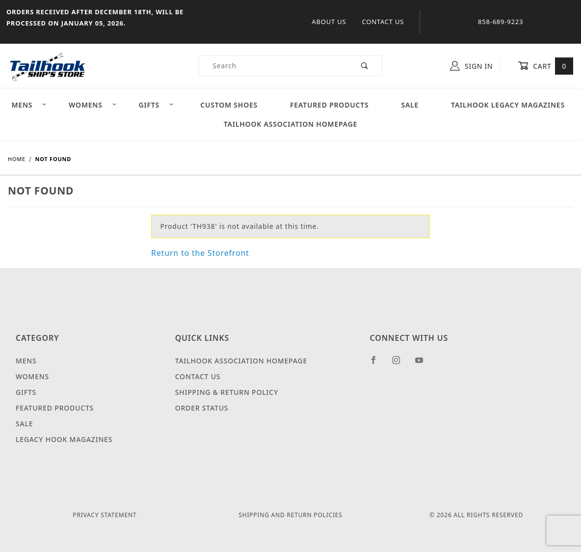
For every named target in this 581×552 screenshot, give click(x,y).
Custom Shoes (229, 105)
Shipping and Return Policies (290, 515)
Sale (410, 105)
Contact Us (383, 21)
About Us (329, 21)
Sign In (471, 66)
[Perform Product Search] (365, 66)
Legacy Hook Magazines (64, 439)
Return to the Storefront (200, 253)
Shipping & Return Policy (226, 392)
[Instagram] (400, 364)
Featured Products (329, 105)
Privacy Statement (104, 515)
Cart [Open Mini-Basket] (545, 65)
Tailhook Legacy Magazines (508, 105)
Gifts (156, 105)
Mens (29, 105)
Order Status (202, 408)
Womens (93, 105)
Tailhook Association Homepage (290, 124)
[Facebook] (378, 364)
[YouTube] (423, 364)
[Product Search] (273, 66)
